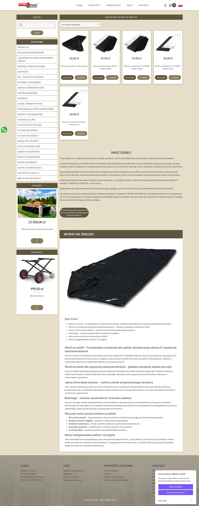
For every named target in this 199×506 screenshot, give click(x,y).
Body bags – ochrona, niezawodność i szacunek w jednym (94, 333)
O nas (79, 5)
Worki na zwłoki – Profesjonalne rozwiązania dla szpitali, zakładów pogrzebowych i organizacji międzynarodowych (120, 324)
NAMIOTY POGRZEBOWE (30, 114)
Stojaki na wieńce (28, 130)
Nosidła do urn (26, 119)
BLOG (130, 5)
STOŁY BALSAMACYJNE (29, 146)
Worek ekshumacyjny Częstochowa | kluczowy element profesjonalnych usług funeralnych (74, 212)
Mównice (23, 98)
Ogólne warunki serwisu (74, 470)
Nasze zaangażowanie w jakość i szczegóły (88, 339)
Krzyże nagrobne (28, 93)
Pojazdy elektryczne (30, 125)
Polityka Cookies (71, 477)
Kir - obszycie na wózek (31, 77)
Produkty (94, 5)
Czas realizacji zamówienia (116, 480)
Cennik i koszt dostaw (114, 477)
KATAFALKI (23, 71)
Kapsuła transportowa (31, 66)
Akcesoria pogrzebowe (31, 52)
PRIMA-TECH (110, 500)
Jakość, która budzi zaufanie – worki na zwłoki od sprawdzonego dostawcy (102, 330)
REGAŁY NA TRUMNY (28, 141)
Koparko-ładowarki (29, 82)
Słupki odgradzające (30, 167)
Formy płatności (111, 470)
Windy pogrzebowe (29, 157)
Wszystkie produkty (29, 178)
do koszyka (67, 77)
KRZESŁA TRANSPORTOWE (31, 87)
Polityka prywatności (72, 480)
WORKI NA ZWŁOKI (27, 162)
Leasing (107, 473)
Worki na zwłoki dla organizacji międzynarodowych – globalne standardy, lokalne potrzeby (109, 327)
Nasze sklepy (113, 5)
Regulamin (68, 473)
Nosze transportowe (30, 103)
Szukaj (37, 33)
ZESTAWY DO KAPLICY (29, 173)
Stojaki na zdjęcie (28, 135)
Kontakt (144, 5)
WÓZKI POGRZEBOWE (29, 151)
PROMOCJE (23, 47)
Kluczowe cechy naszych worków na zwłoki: (88, 336)
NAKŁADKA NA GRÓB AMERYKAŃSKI (36, 109)
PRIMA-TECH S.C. (29, 470)
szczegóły (81, 77)
